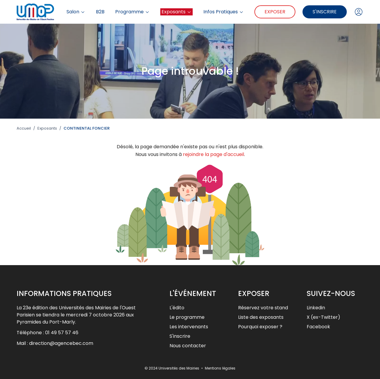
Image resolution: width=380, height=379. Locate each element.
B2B (100, 11)
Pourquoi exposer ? (260, 326)
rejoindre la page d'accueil (213, 154)
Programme (132, 11)
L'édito (177, 307)
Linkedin (316, 307)
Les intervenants (189, 326)
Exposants (176, 11)
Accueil (24, 128)
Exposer (275, 11)
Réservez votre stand (263, 307)
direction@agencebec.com (61, 343)
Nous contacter (188, 345)
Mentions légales (220, 368)
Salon (75, 11)
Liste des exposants (261, 317)
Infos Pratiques (223, 11)
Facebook (318, 326)
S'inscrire (325, 11)
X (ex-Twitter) (323, 317)
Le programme (187, 317)
